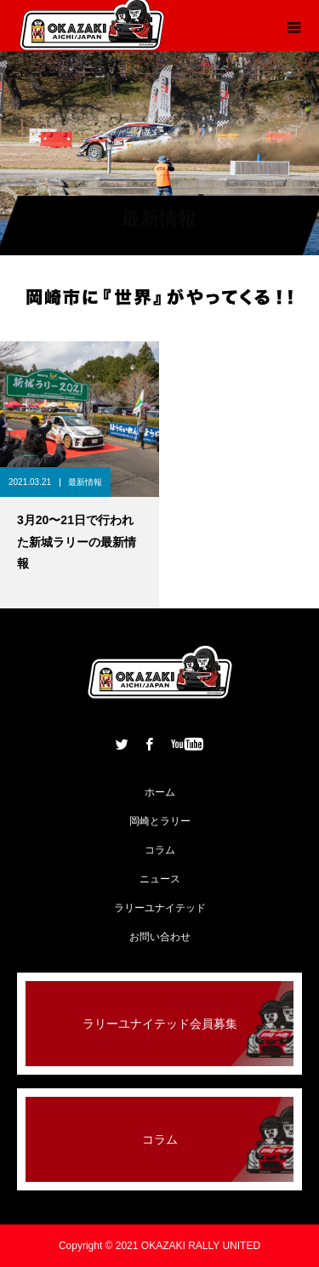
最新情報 (85, 482)
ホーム (160, 792)
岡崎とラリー (160, 821)
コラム (160, 850)
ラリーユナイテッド (160, 908)
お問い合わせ (160, 937)
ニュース (160, 879)
